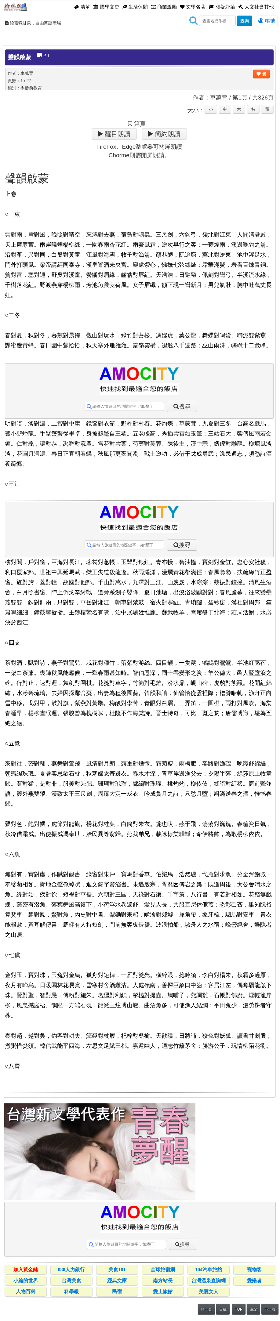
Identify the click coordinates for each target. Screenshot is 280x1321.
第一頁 (206, 1309)
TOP (238, 1309)
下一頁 (269, 1309)
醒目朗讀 (116, 134)
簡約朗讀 (166, 134)
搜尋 (185, 406)
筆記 (253, 1309)
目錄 (223, 1309)
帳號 (266, 21)
